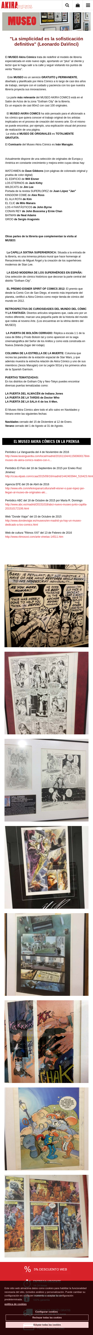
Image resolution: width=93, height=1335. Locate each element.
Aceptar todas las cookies (47, 1325)
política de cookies (15, 1304)
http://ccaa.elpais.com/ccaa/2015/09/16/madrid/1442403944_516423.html (49, 476)
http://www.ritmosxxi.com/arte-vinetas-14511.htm (34, 536)
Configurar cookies (46, 1311)
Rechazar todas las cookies (47, 1317)
